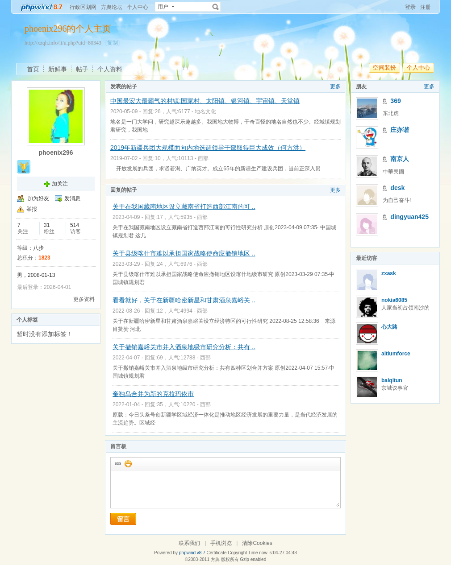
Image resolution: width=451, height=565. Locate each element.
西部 (203, 158)
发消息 (72, 198)
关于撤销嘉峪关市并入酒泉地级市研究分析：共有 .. (184, 347)
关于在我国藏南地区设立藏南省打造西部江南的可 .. (184, 206)
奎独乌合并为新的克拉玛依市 (153, 393)
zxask (388, 273)
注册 (425, 7)
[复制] (112, 43)
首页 (33, 69)
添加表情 (128, 463)
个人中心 (137, 7)
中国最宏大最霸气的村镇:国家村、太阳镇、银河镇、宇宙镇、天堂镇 (205, 100)
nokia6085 (394, 300)
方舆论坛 (111, 7)
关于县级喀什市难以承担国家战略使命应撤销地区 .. (184, 253)
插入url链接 (117, 463)
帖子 (82, 69)
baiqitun (391, 380)
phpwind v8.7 (192, 552)
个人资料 (109, 69)
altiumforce (395, 354)
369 (395, 100)
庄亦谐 (399, 129)
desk (397, 187)
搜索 (215, 7)
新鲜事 (57, 69)
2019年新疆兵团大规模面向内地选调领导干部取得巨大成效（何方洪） (207, 147)
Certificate (216, 552)
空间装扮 (384, 67)
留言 (123, 519)
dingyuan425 (409, 216)
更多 (335, 86)
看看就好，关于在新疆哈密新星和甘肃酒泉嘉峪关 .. (184, 300)
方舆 (215, 559)
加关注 (60, 184)
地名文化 (205, 111)
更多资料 (84, 299)
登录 (410, 7)
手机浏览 (221, 543)
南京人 (399, 158)
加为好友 (38, 198)
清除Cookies (257, 543)
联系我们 (189, 543)
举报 (31, 209)
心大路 (389, 327)
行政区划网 (83, 7)
